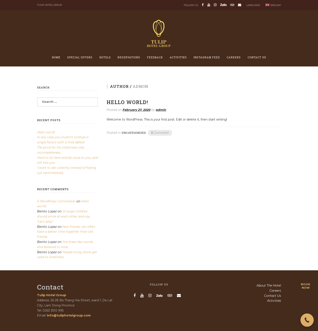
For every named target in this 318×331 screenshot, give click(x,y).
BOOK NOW (305, 285)
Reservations (128, 57)
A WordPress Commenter (56, 201)
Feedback (155, 57)
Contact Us (257, 57)
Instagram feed (206, 57)
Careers (234, 57)
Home (56, 57)
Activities (178, 57)
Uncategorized (134, 133)
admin (161, 110)
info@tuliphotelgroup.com (69, 315)
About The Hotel (269, 285)
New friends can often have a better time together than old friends (66, 232)
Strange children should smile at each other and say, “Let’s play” (64, 216)
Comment (160, 133)
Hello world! (127, 102)
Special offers (79, 57)
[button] (307, 320)
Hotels (105, 57)
